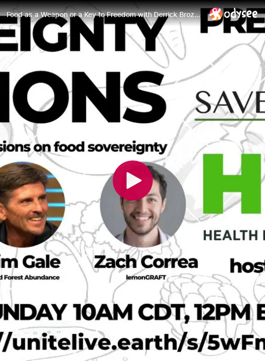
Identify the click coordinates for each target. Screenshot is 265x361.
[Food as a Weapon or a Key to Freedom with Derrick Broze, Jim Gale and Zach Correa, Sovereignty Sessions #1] (104, 14)
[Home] (233, 14)
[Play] (133, 180)
